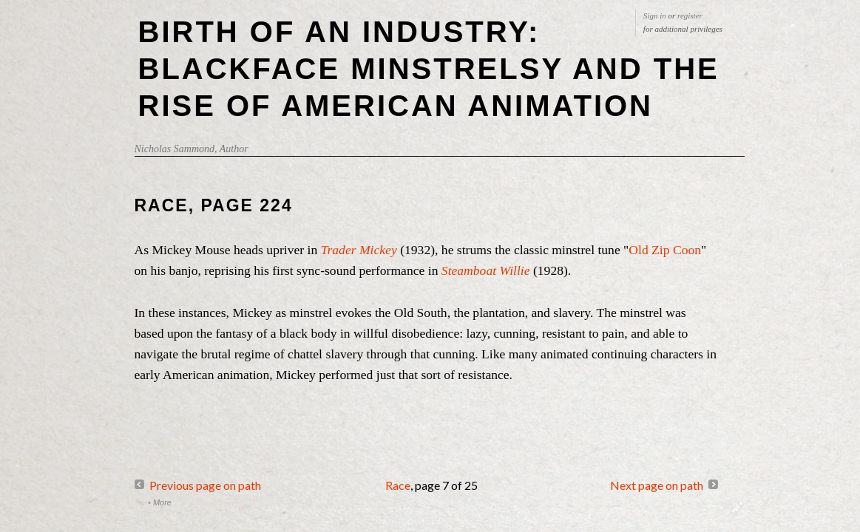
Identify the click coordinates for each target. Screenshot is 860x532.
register (689, 15)
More (162, 502)
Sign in (654, 15)
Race (397, 485)
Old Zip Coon (665, 249)
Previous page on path (205, 485)
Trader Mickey (361, 249)
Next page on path (656, 485)
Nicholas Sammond (175, 148)
